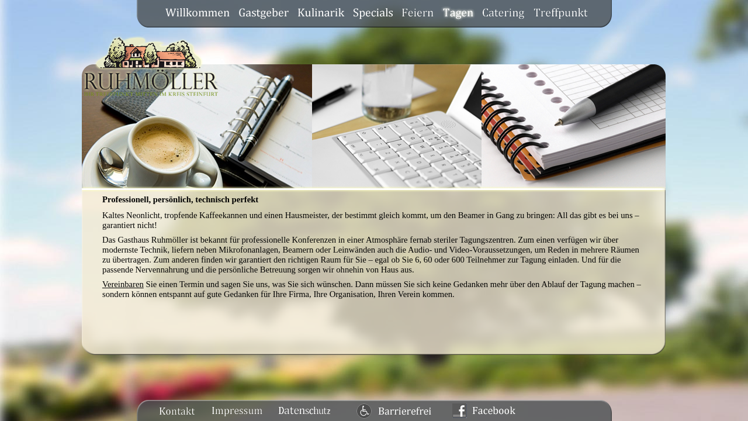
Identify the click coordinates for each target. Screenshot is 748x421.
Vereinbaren (123, 284)
